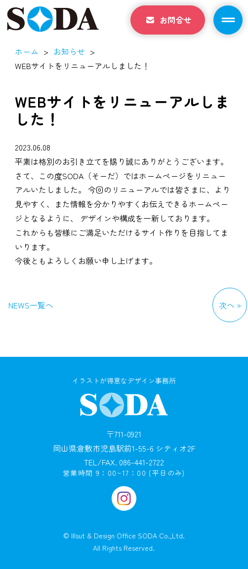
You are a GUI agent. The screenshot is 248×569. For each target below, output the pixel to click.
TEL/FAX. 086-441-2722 (124, 462)
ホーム (27, 51)
